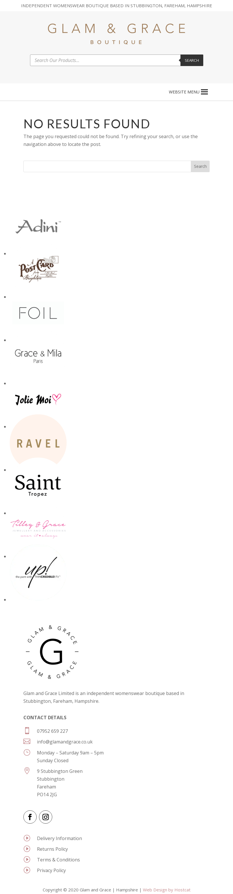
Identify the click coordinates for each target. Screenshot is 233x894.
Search (192, 60)
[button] (184, 92)
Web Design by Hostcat (167, 890)
